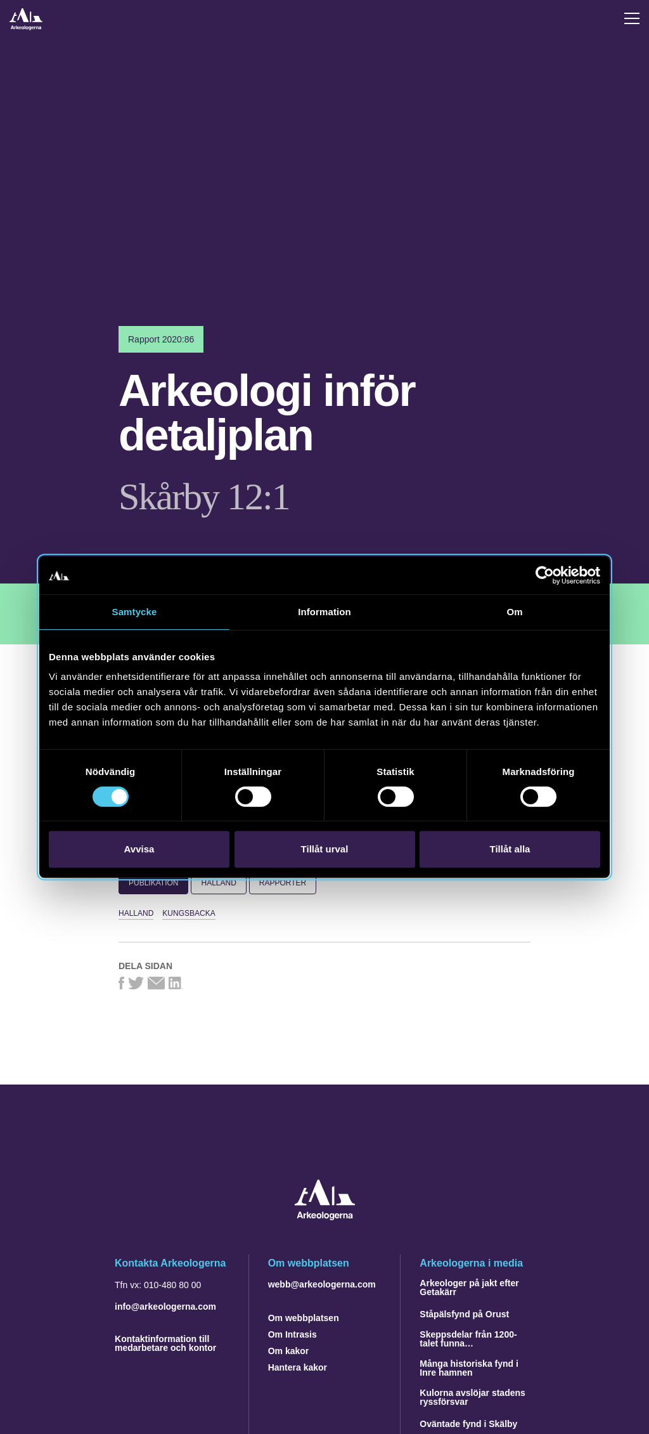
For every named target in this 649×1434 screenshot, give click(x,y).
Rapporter (282, 882)
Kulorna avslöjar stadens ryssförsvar (472, 1397)
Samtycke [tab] (134, 611)
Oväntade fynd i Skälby (468, 1423)
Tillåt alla (510, 849)
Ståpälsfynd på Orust (464, 1314)
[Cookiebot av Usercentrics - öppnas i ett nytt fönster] (544, 575)
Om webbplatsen (303, 1317)
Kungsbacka (188, 913)
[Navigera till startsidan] (325, 1216)
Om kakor (288, 1350)
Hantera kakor (297, 1367)
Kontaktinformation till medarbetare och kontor (165, 1343)
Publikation (153, 882)
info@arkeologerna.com (165, 1306)
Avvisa (139, 849)
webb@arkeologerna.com (322, 1284)
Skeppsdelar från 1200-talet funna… (468, 1339)
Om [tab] (514, 611)
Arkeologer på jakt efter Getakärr (469, 1287)
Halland (218, 882)
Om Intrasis (292, 1334)
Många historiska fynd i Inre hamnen (469, 1368)
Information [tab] (324, 611)
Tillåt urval (325, 849)
